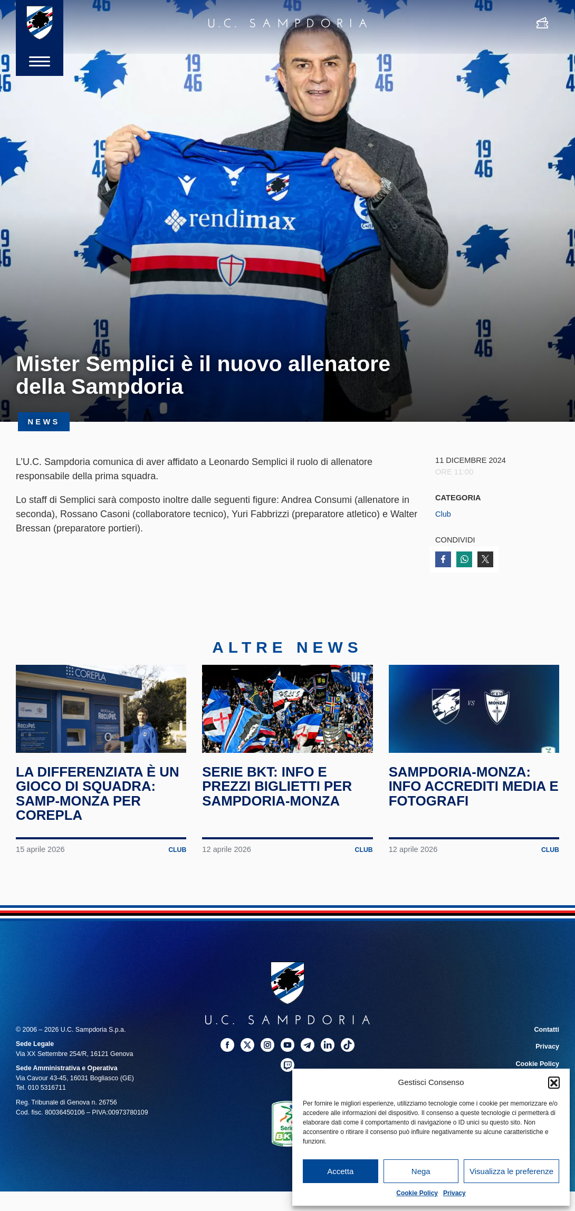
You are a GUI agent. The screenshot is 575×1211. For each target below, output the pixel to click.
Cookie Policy (417, 1193)
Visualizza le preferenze (511, 1171)
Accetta (340, 1171)
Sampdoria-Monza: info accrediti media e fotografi (468, 792)
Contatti (546, 1036)
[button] (554, 1082)
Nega (420, 1171)
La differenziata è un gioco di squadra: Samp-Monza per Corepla (99, 800)
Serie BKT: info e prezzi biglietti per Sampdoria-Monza (278, 792)
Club (443, 514)
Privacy (454, 1193)
